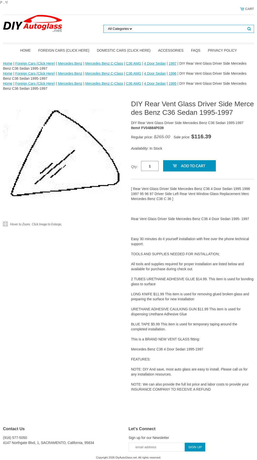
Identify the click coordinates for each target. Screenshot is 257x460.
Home (25, 50)
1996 (172, 73)
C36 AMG (133, 63)
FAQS (195, 50)
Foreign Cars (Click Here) (63, 50)
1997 (172, 63)
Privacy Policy (222, 50)
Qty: (134, 166)
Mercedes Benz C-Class (104, 63)
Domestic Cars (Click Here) (124, 50)
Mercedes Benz (70, 63)
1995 (172, 83)
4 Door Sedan (155, 63)
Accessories (170, 50)
